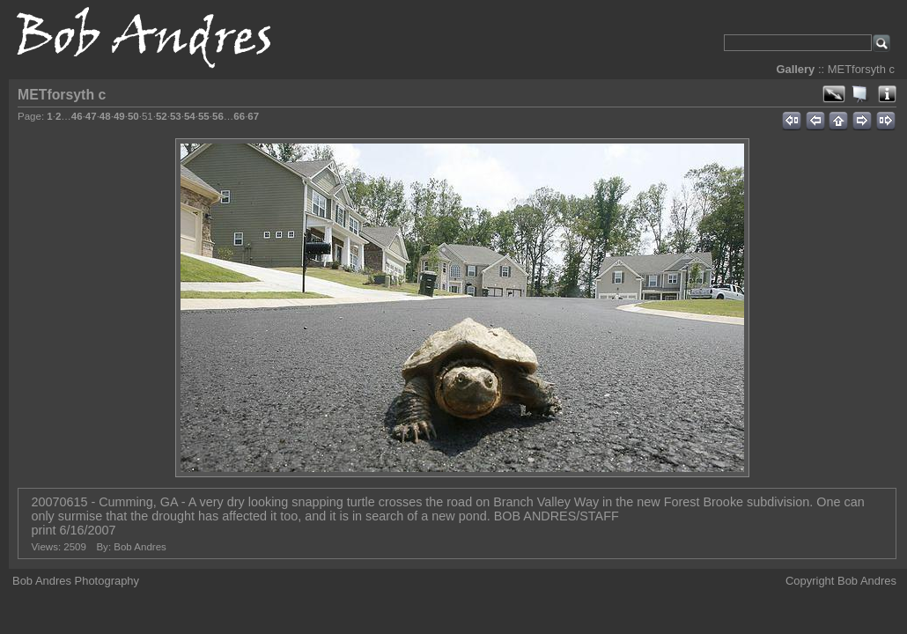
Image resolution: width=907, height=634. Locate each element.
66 (239, 116)
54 (189, 116)
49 (119, 116)
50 (133, 116)
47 (91, 116)
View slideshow (860, 94)
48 (105, 116)
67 (253, 116)
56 (218, 116)
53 (175, 116)
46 (77, 116)
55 (204, 116)
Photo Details (886, 94)
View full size (833, 94)
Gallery (795, 69)
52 (161, 116)
